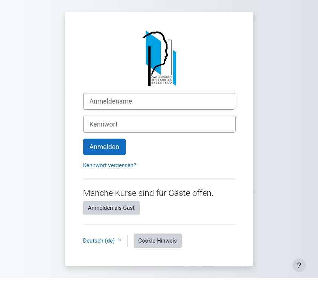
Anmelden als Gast (111, 208)
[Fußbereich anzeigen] (299, 265)
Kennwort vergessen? (109, 165)
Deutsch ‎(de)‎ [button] (99, 240)
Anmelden (104, 147)
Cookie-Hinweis (157, 240)
